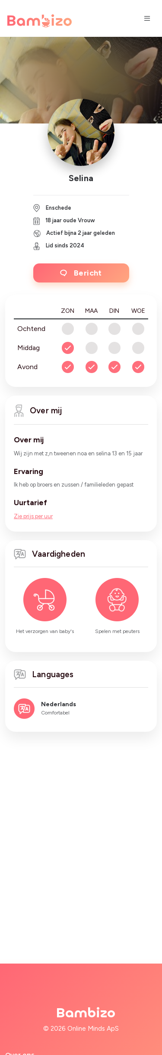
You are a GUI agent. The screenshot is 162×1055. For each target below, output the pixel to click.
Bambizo (85, 1013)
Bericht (81, 273)
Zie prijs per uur (33, 516)
